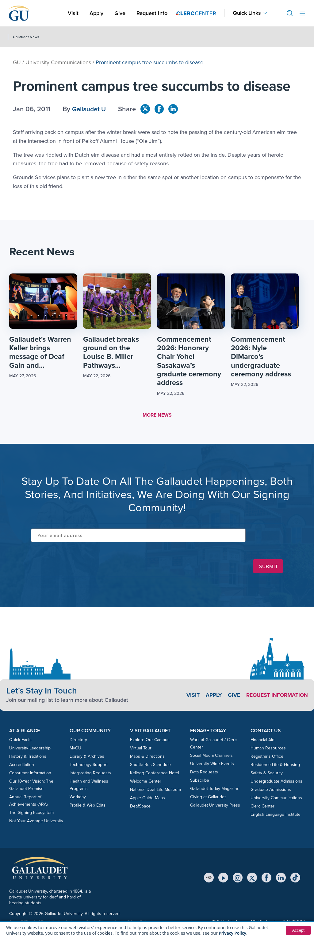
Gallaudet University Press (215, 806)
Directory (78, 740)
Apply (97, 13)
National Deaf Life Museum (155, 790)
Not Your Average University (36, 822)
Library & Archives (87, 757)
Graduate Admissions (271, 790)
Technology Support (89, 765)
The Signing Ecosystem (31, 813)
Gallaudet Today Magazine (214, 789)
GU (17, 62)
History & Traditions (27, 757)
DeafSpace (140, 807)
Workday (78, 798)
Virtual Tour (140, 749)
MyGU (75, 749)
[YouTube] (223, 878)
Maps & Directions (147, 757)
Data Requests (204, 773)
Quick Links (247, 13)
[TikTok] (295, 878)
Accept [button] (297, 930)
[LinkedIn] (281, 878)
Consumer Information (30, 774)
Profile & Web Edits (87, 806)
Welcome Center (145, 782)
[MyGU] (209, 878)
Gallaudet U (90, 109)
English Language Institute (276, 815)
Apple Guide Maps (147, 799)
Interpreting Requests (90, 774)
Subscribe (199, 781)
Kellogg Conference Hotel (154, 774)
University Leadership (30, 749)
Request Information (276, 696)
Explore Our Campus (150, 740)
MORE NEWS (157, 415)
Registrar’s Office (267, 757)
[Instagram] (238, 878)
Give (119, 13)
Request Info (151, 13)
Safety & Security (267, 774)
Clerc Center (262, 807)
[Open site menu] (302, 13)
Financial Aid (262, 740)
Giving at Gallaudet (208, 798)
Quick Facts (20, 740)
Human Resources (268, 749)
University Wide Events (212, 764)
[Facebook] (266, 878)
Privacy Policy (233, 933)
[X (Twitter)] (252, 878)
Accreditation (21, 765)
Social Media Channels (211, 756)
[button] (287, 13)
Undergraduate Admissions (276, 782)
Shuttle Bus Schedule (150, 765)
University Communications (58, 62)
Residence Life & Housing (275, 765)
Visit (73, 13)
